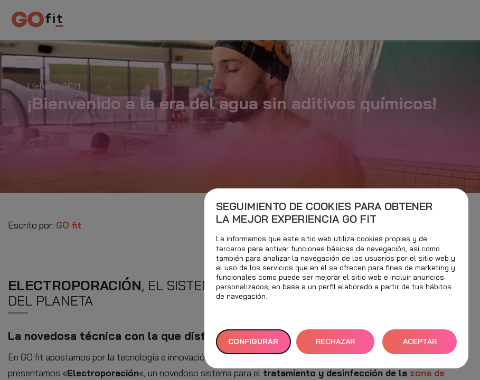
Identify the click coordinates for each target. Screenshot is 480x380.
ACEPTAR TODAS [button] (420, 345)
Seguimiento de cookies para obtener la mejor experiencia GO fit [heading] (324, 212)
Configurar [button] (253, 341)
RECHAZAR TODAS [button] (335, 345)
